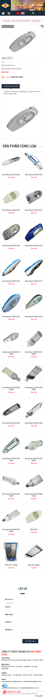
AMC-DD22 (33, 529)
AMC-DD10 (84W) (34, 565)
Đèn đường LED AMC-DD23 (34, 174)
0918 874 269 (17, 77)
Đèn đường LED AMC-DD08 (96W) (34, 388)
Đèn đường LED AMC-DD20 (11, 245)
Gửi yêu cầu (30, 641)
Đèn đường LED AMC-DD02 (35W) (34, 495)
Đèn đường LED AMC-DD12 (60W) (34, 353)
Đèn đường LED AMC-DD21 (34, 210)
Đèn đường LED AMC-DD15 (34, 316)
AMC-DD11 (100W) (11, 565)
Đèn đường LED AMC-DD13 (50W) (11, 353)
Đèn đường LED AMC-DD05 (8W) (11, 459)
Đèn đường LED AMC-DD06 (34, 423)
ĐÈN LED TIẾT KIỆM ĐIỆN (21, 21)
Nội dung (9, 629)
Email (8, 607)
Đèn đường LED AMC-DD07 (11, 423)
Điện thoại (9, 614)
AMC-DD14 (36, 21)
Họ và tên (9, 599)
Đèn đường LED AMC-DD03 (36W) (11, 495)
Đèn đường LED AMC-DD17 (34, 281)
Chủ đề (8, 622)
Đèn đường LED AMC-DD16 (11, 316)
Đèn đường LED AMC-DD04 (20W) (34, 459)
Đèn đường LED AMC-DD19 (34, 245)
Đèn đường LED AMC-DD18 (11, 281)
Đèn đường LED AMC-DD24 (11, 174)
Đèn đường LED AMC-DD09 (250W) (11, 388)
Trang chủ (6, 21)
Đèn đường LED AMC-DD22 (11, 210)
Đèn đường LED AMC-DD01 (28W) (11, 530)
